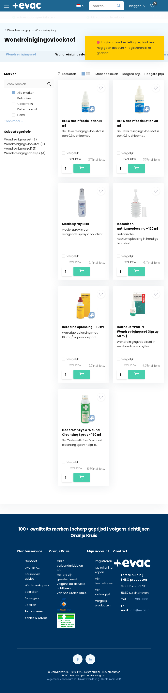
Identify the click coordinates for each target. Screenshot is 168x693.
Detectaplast (24, 109)
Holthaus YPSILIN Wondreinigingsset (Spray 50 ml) (138, 331)
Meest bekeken (107, 74)
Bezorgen (32, 598)
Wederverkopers (37, 585)
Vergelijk (70, 153)
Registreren (103, 561)
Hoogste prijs (154, 74)
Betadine (21, 98)
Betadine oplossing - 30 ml (83, 327)
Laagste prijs (131, 74)
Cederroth (22, 104)
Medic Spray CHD (75, 224)
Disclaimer (107, 679)
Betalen (30, 605)
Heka (18, 115)
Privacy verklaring (88, 679)
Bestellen (31, 592)
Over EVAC (32, 567)
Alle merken (23, 93)
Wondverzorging (19, 30)
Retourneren (34, 611)
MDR (118, 679)
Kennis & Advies (36, 618)
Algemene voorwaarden (61, 679)
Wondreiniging (45, 30)
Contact (31, 561)
